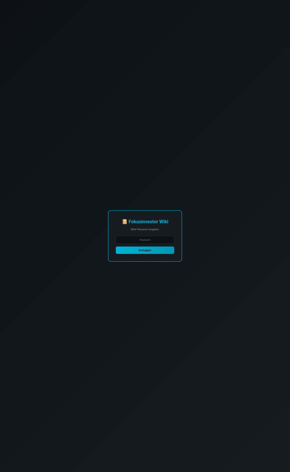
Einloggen (145, 250)
